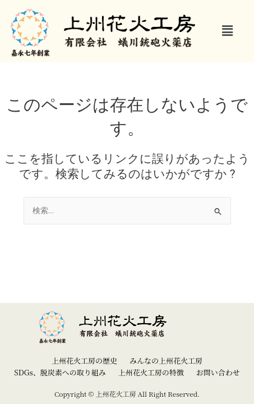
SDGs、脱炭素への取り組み (59, 372)
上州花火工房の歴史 (84, 360)
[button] (227, 31)
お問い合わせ (218, 372)
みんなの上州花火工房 (166, 360)
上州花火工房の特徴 (151, 372)
